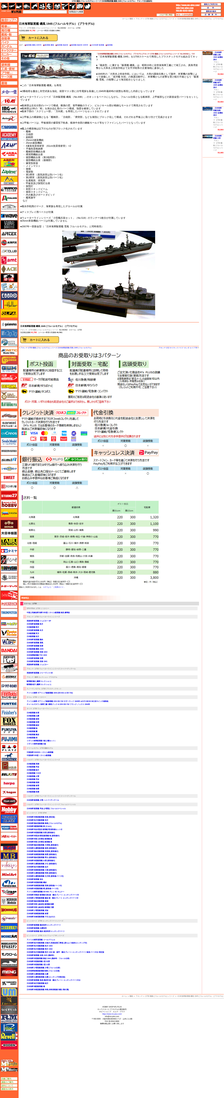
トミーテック (9, 586)
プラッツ (9, 748)
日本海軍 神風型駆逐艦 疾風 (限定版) (41, 817)
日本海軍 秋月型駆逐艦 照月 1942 (40, 949)
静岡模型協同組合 (9, 451)
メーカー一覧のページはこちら (9, 92)
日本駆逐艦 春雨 (33, 719)
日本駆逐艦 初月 (33, 636)
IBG (9, 109)
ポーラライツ (9, 801)
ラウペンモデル (9, 1018)
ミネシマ (9, 883)
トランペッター (9, 613)
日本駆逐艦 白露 (33, 716)
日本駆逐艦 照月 (33, 627)
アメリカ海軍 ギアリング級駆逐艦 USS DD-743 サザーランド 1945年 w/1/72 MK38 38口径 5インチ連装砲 (67, 701)
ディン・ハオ (9, 559)
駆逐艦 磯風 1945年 (33, 45)
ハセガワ (30, 760)
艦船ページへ (9, 34)
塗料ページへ (9, 65)
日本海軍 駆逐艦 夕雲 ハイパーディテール (43, 800)
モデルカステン (9, 945)
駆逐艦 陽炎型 (62, 45)
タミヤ (29, 709)
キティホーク (9, 342)
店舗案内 (211, 14)
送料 (211, 7)
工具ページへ (9, 69)
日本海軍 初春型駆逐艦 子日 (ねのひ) (41, 917)
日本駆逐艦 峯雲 (33, 786)
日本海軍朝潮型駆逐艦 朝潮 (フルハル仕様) (43, 971)
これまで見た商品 (165, 15)
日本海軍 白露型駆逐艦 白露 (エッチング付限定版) (46, 977)
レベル (9, 1036)
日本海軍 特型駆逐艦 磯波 (37, 882)
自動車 (27, 6)
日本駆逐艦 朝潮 (33, 782)
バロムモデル (9, 641)
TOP (11, 11)
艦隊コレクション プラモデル (46, 677)
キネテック (9, 351)
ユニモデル (9, 983)
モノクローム (9, 954)
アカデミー (9, 136)
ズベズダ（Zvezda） (9, 513)
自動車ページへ (9, 38)
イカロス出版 (9, 189)
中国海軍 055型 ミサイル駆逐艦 (39, 755)
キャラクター (42, 6)
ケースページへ (9, 77)
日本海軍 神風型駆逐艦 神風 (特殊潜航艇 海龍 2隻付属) (48, 990)
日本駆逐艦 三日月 (34, 773)
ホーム (124, 996)
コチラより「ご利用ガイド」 (54, 587)
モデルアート (9, 936)
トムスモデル (9, 595)
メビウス (9, 910)
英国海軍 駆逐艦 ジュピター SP (39, 621)
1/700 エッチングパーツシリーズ (50, 921)
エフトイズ (9, 286)
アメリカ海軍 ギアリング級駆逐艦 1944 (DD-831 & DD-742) (50, 693)
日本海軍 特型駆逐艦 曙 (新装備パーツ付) (42, 889)
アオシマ (23, 330)
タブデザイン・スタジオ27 (9, 542)
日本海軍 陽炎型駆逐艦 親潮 (37, 901)
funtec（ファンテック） (9, 703)
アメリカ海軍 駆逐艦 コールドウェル (41, 940)
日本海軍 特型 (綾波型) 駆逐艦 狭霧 (40, 904)
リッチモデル (9, 1027)
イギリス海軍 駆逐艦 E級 (36, 744)
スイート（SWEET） (9, 477)
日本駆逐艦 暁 (32, 728)
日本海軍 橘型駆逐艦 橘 (36, 986)
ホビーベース (9, 819)
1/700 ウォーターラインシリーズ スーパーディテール (55, 669)
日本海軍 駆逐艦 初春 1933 (37, 652)
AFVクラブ (9, 251)
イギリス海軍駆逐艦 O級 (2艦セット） (41, 741)
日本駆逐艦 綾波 (33, 725)
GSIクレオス (9, 433)
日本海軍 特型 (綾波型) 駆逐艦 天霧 (40, 907)
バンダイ (9, 650)
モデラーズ (9, 927)
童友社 (9, 568)
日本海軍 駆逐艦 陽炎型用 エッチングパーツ (44, 925)
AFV (9, 26)
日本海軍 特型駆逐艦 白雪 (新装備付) (41, 861)
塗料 (57, 6)
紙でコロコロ (9, 333)
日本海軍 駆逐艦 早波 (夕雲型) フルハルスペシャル (46, 809)
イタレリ (9, 198)
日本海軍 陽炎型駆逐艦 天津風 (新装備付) (42, 845)
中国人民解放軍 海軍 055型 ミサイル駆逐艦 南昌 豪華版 (48, 613)
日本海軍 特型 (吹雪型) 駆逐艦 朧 (39, 839)
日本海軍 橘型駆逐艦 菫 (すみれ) (39, 826)
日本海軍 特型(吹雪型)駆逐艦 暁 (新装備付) (43, 836)
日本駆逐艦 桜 (32, 738)
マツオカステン (9, 865)
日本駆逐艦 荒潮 (33, 764)
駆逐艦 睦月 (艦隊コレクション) (39, 684)
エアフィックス (9, 242)
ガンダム (49, 6)
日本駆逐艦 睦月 (33, 770)
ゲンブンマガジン (9, 386)
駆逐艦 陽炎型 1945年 (79, 45)
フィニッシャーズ (9, 712)
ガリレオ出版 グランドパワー (9, 360)
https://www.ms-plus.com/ (112, 1014)
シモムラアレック (9, 468)
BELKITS (9, 774)
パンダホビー (9, 659)
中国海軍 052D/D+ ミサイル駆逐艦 (40, 752)
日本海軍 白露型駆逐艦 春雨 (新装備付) (42, 848)
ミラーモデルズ (9, 901)
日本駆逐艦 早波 (33, 767)
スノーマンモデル (33, 689)
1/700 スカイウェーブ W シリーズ (51, 936)
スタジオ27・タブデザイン (9, 495)
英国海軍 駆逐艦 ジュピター (37, 665)
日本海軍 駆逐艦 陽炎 (35, 640)
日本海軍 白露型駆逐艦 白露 (37, 974)
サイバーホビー (9, 415)
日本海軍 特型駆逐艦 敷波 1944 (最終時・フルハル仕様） (49, 958)
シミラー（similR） (9, 460)
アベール (9, 162)
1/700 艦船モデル (46, 748)
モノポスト (9, 963)
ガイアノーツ (9, 324)
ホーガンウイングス (9, 792)
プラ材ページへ (9, 73)
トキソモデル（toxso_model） (9, 577)
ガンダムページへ (9, 46)
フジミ (9, 739)
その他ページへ (9, 58)
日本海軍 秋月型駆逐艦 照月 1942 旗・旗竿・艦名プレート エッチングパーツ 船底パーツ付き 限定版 (65, 952)
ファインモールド (9, 695)
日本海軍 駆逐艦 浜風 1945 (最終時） (41, 955)
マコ (9, 848)
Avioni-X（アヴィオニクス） (9, 118)
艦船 (131, 996)
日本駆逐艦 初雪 (33, 722)
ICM (9, 100)
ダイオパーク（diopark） (9, 524)
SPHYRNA (31, 608)
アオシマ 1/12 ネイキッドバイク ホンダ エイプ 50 (178, 348)
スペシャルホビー (9, 504)
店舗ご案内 (9, 1078)
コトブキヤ (9, 404)
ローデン (9, 1045)
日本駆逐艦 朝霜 (33, 789)
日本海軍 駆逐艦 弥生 (35, 879)
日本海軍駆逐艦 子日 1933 (37, 655)
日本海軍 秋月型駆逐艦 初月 (37, 820)
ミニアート (9, 874)
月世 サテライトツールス (9, 377)
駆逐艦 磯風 (49, 45)
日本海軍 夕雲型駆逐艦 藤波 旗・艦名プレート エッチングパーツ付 (52, 898)
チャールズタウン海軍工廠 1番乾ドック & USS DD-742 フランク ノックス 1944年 (58, 704)
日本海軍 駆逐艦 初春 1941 (37, 661)
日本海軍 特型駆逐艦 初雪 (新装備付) (41, 833)
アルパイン (9, 171)
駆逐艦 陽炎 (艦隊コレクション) (39, 681)
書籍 (87, 6)
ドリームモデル (33, 748)
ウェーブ (9, 216)
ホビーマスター (9, 836)
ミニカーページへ (9, 54)
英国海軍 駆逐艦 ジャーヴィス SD (40, 673)
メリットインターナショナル (9, 918)
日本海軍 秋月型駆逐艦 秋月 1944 (40, 946)
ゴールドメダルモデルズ (9, 395)
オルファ (9, 313)
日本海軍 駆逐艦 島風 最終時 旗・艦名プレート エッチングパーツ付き (54, 980)
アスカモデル (9, 154)
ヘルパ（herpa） (9, 783)
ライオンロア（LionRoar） (9, 1001)
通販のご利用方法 (211, 4)
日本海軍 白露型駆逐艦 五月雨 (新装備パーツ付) (45, 876)
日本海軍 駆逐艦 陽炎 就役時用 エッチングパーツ (46, 931)
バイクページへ (9, 42)
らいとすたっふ (9, 1009)
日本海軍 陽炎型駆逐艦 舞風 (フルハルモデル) (44, 823)
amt (9, 260)
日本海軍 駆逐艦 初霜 (35, 658)
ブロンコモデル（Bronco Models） (9, 757)
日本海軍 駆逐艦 (98, 45)
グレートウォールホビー (9, 369)
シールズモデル (9, 442)
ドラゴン (9, 604)
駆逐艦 (110, 45)
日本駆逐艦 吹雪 (33, 713)
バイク (34, 6)
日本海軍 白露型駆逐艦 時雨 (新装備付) (42, 873)
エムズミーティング (9, 1069)
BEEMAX (9, 677)
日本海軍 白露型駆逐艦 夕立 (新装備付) (42, 864)
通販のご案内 (9, 1082)
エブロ (9, 295)
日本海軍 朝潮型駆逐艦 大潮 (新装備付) (42, 870)
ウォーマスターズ (9, 224)
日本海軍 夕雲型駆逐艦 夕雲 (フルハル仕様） (44, 968)
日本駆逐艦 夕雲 (33, 776)
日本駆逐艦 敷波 (33, 735)
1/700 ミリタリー (42, 608)
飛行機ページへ (9, 30)
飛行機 (12, 6)
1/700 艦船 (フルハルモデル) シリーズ (41, 28)
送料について (9, 1085)
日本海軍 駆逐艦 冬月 (35, 630)
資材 (72, 6)
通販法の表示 (9, 1089)
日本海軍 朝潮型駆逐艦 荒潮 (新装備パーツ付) (44, 886)
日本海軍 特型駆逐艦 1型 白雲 (38, 965)
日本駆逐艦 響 (32, 731)
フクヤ (9, 730)
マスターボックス (9, 856)
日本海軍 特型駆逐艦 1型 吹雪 (38, 961)
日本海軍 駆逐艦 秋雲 (35, 646)
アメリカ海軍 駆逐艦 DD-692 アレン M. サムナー (45, 892)
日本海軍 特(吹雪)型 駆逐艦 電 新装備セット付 (44, 829)
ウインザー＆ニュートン (9, 207)
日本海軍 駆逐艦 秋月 (35, 624)
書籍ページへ (9, 83)
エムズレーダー (9, 1063)
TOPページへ (9, 20)
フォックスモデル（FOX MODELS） (9, 721)
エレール (9, 304)
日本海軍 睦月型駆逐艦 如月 (37, 867)
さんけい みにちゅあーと (9, 424)
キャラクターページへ (9, 50)
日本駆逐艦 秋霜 (33, 792)
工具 (65, 6)
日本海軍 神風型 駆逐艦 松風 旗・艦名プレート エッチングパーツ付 (53, 895)
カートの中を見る (184, 14)
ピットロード (32, 813)
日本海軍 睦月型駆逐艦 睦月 (37, 983)
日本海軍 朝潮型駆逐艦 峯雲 (37, 914)
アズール (9, 145)
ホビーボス (9, 827)
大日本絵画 (9, 533)
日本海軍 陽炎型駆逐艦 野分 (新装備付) (42, 857)
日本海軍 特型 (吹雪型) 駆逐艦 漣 (39, 842)
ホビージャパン (9, 810)
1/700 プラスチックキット (51, 689)
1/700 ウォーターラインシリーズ (47, 617)
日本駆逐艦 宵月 (33, 633)
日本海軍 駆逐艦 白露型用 (37, 928)
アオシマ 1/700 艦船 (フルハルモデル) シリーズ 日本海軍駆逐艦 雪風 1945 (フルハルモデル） (56, 348)
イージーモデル (9, 180)
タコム (29, 697)
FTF (9, 278)
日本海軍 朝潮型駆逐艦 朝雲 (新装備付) (42, 854)
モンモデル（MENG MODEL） (9, 972)
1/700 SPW (42, 813)
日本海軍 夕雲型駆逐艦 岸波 (37, 910)
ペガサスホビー (9, 765)
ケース (80, 6)
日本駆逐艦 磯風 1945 (35, 649)
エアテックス (9, 233)
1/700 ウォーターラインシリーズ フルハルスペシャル (55, 804)
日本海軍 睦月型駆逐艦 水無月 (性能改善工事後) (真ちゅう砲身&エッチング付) (57, 943)
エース (9, 269)
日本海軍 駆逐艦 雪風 (35, 643)
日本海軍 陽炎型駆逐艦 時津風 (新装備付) (42, 851)
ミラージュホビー (9, 892)
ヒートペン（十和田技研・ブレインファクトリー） (9, 668)
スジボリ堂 (9, 486)
